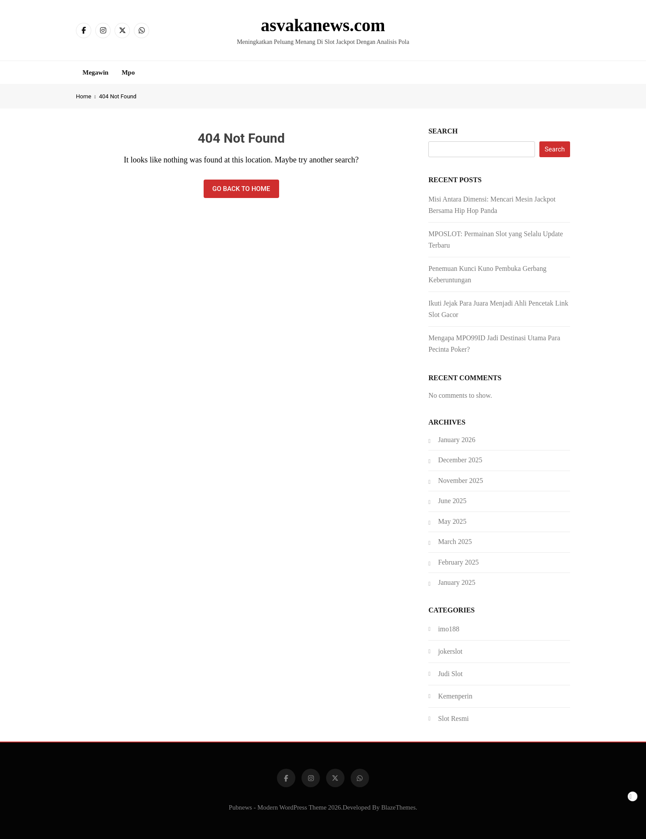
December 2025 (460, 460)
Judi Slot (450, 673)
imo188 (448, 629)
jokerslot (450, 651)
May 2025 (452, 521)
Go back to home (241, 189)
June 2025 (452, 500)
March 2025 (455, 541)
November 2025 (460, 480)
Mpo (128, 72)
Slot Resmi (453, 718)
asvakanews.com (323, 25)
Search (443, 131)
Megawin (95, 72)
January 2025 (456, 582)
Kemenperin (455, 696)
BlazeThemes (398, 807)
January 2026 (456, 439)
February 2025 (458, 562)
